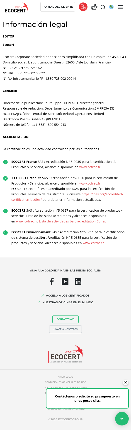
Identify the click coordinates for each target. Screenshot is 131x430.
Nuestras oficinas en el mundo (67, 302)
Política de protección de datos (65, 387)
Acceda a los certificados (68, 295)
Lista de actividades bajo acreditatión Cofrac (73, 221)
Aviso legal (65, 376)
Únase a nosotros (65, 329)
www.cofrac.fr (89, 167)
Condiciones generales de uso (65, 382)
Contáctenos (65, 319)
